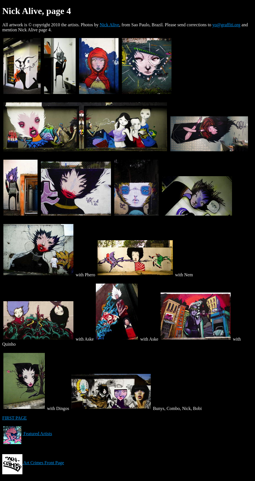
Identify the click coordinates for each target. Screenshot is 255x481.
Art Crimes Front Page (33, 462)
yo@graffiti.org (226, 24)
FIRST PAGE (14, 418)
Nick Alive (109, 24)
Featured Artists (27, 433)
